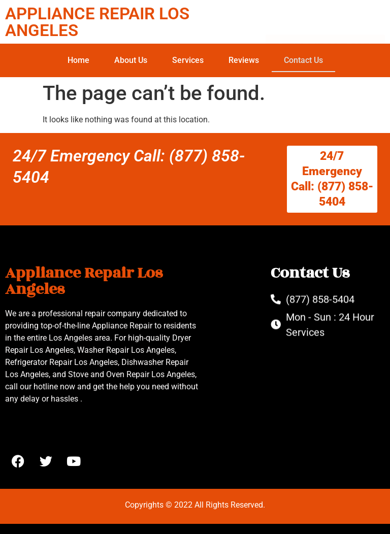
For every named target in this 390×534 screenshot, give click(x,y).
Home (78, 60)
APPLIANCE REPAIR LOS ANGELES (97, 22)
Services (188, 60)
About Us (130, 60)
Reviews (244, 60)
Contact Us (303, 60)
